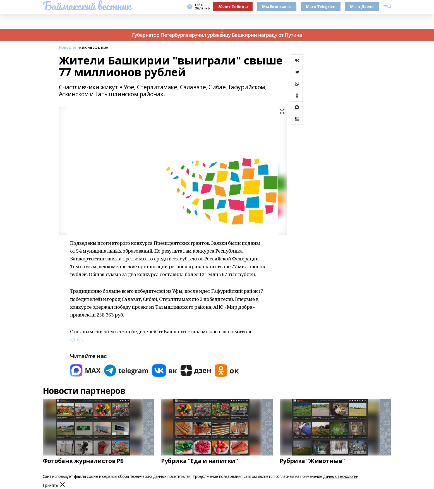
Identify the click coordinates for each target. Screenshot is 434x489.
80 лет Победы (233, 6)
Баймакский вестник (87, 5)
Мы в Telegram (320, 6)
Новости (67, 47)
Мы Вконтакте (276, 6)
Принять (50, 485)
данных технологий (340, 476)
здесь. (76, 339)
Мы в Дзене (362, 6)
